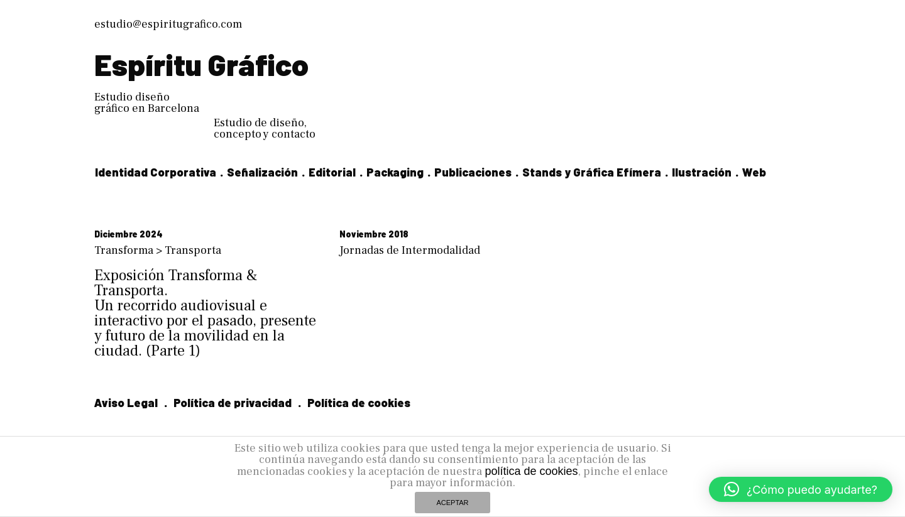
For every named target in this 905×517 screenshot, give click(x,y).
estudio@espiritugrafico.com (168, 24)
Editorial (332, 172)
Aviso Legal (126, 403)
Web (754, 172)
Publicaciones (473, 172)
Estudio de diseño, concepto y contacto (264, 128)
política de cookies (531, 471)
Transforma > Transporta (157, 250)
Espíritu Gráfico (201, 64)
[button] (800, 489)
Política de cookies (358, 403)
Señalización (262, 172)
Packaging (395, 172)
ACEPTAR (452, 502)
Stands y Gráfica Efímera (591, 172)
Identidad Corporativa (155, 172)
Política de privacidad (232, 403)
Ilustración (702, 172)
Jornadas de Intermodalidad (409, 250)
